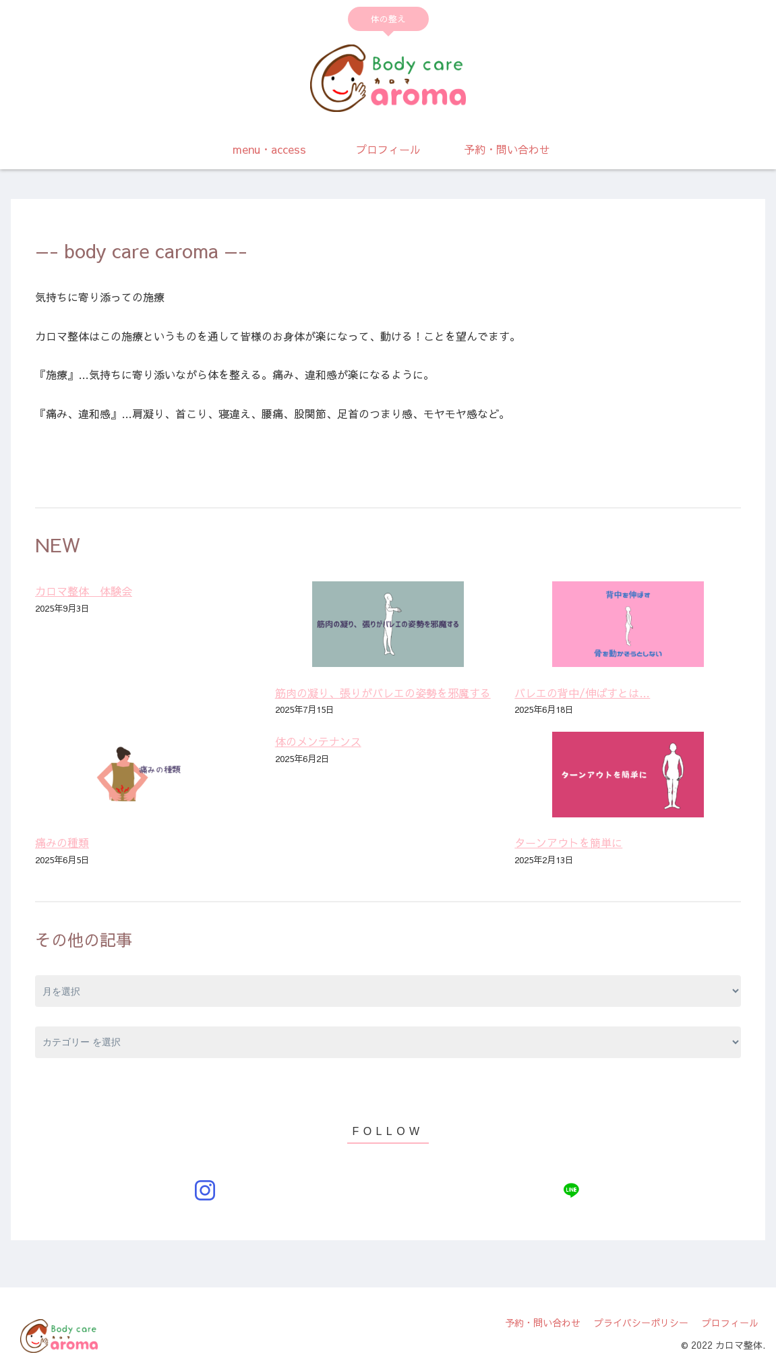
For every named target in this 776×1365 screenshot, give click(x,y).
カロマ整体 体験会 (83, 590)
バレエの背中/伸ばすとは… (582, 692)
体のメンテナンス (318, 741)
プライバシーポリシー (641, 1322)
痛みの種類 (62, 842)
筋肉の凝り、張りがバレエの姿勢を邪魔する (383, 692)
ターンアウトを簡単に (568, 842)
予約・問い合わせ (542, 1322)
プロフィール (730, 1322)
